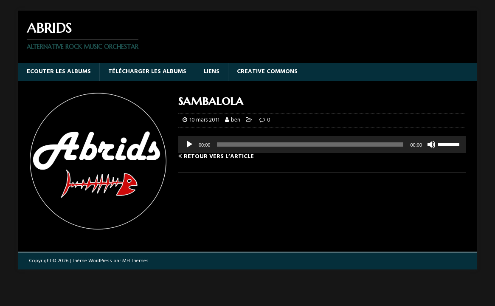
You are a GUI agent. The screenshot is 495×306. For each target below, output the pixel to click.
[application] (322, 144)
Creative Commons (267, 71)
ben (235, 120)
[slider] (310, 144)
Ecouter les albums (59, 71)
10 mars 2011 (204, 120)
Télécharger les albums (147, 71)
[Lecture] (189, 144)
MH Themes (135, 261)
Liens (211, 71)
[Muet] (431, 144)
